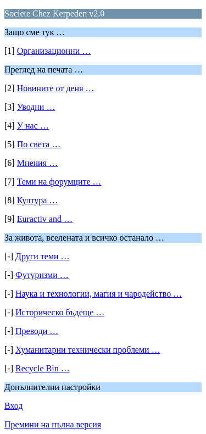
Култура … (37, 200)
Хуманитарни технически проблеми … (87, 349)
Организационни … (54, 50)
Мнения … (37, 163)
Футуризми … (42, 275)
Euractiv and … (45, 219)
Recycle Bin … (42, 368)
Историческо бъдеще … (59, 312)
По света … (39, 144)
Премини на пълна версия (52, 424)
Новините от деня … (55, 88)
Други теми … (42, 256)
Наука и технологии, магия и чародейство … (98, 293)
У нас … (33, 125)
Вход (13, 405)
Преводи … (36, 331)
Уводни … (36, 107)
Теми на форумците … (59, 181)
